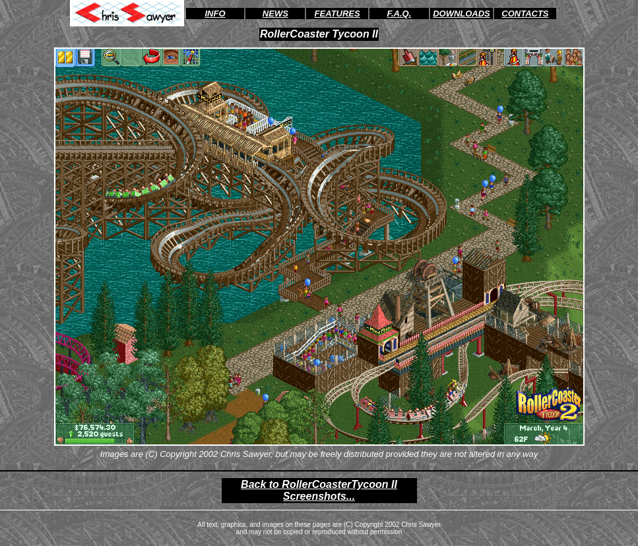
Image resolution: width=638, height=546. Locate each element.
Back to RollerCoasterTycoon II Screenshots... (319, 490)
